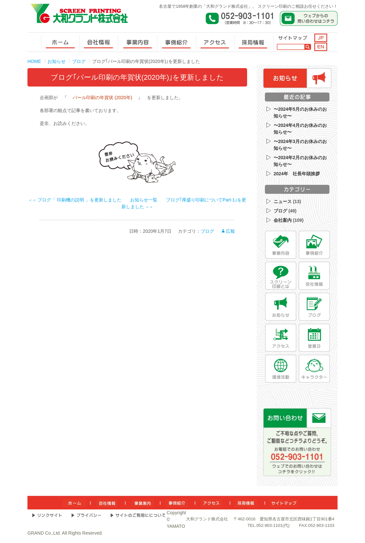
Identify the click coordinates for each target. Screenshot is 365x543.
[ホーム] (74, 502)
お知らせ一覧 (143, 199)
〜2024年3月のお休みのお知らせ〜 (300, 145)
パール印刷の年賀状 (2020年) (102, 97)
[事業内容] (281, 244)
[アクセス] (281, 337)
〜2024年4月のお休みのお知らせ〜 (300, 129)
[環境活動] (281, 368)
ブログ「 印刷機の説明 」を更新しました (74, 199)
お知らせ (56, 61)
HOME (34, 61)
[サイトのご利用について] (138, 515)
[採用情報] (246, 502)
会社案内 (283, 220)
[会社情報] (314, 275)
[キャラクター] (314, 368)
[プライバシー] (86, 515)
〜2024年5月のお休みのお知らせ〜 (300, 112)
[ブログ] (314, 306)
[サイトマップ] (284, 502)
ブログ (79, 61)
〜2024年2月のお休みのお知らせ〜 (300, 161)
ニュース (283, 201)
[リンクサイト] (47, 515)
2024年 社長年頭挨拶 (297, 173)
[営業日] (314, 337)
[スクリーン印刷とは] (281, 275)
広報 (230, 231)
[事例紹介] (314, 244)
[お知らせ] (281, 306)
